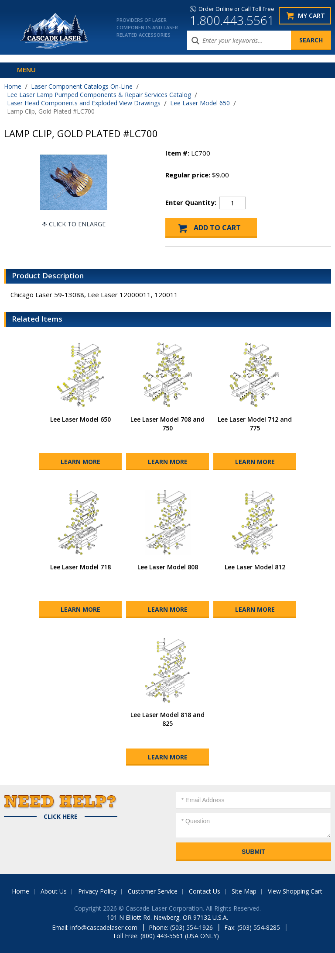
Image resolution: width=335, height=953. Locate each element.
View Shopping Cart (295, 891)
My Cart (311, 15)
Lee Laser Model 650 (200, 103)
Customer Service (153, 891)
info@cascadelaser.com (103, 927)
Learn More (80, 461)
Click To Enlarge (77, 224)
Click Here (61, 817)
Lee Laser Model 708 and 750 (167, 423)
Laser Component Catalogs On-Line (82, 86)
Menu (26, 69)
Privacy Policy (97, 891)
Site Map (244, 891)
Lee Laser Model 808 (167, 567)
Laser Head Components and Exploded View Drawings (84, 103)
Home (12, 86)
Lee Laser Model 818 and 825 (167, 719)
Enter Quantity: (190, 202)
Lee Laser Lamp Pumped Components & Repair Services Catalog (99, 94)
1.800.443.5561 (232, 20)
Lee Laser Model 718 (80, 567)
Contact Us (204, 891)
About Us (54, 891)
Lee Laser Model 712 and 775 (255, 423)
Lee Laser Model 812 (255, 567)
